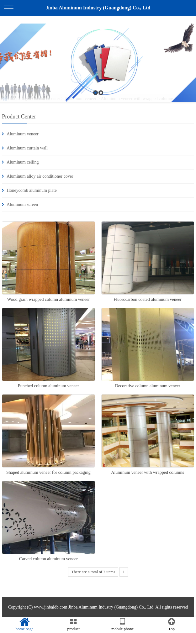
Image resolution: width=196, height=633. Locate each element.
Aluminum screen (22, 204)
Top (171, 624)
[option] (98, 100)
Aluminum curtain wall (27, 148)
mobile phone (122, 624)
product (73, 624)
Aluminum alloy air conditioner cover (40, 176)
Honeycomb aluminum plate (31, 190)
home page (24, 624)
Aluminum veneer (22, 134)
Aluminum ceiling (23, 162)
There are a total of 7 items (93, 571)
